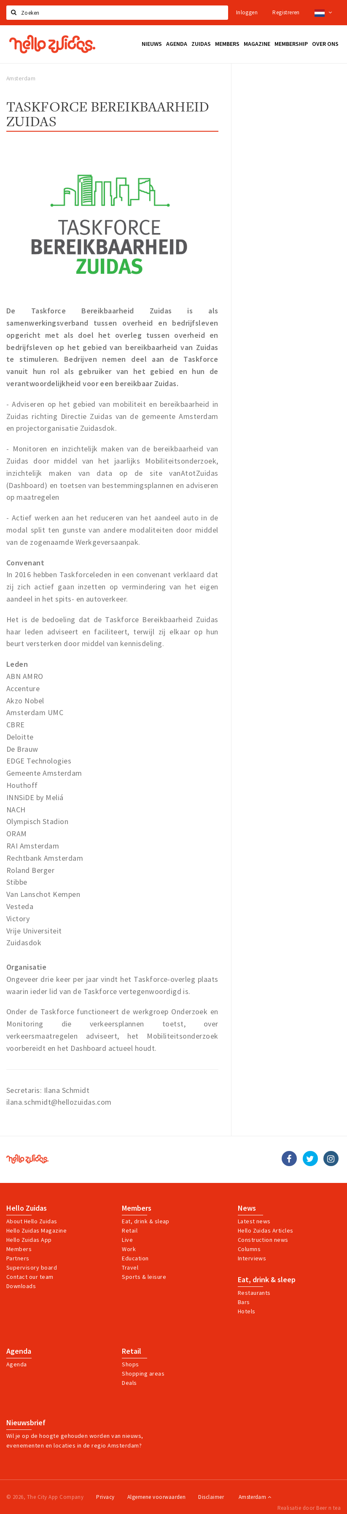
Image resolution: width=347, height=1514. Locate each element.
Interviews (252, 1258)
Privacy (105, 1497)
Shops (130, 1364)
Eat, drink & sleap (145, 1221)
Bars (244, 1302)
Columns (249, 1249)
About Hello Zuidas (31, 1221)
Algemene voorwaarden (156, 1497)
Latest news (254, 1221)
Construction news (263, 1240)
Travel (130, 1267)
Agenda (18, 1351)
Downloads (21, 1286)
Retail (129, 1230)
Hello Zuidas (26, 1208)
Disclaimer (211, 1497)
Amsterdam (255, 1497)
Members (19, 1249)
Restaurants (254, 1293)
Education (135, 1258)
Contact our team (30, 1277)
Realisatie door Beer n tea (309, 1507)
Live (127, 1240)
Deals (129, 1383)
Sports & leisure (144, 1277)
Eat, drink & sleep (267, 1279)
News (247, 1208)
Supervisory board (31, 1267)
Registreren (285, 12)
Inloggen (247, 12)
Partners (18, 1258)
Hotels (247, 1311)
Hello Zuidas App (29, 1240)
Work (129, 1249)
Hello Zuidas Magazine (36, 1230)
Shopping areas (143, 1373)
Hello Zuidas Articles (265, 1230)
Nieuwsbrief (26, 1423)
